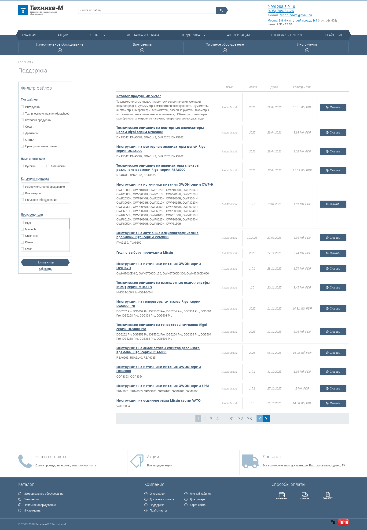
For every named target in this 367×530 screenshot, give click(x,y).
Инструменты (307, 47)
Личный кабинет (200, 493)
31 (232, 418)
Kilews (29, 242)
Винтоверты (142, 47)
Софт (28, 126)
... (224, 418)
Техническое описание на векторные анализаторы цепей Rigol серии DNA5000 (160, 129)
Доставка (272, 456)
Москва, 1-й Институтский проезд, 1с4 (292, 20)
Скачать (335, 107)
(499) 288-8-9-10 (281, 6)
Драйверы (31, 133)
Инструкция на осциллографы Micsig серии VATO (158, 400)
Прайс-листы (158, 510)
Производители (32, 214)
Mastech (30, 229)
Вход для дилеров (287, 35)
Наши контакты (50, 456)
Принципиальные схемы (41, 146)
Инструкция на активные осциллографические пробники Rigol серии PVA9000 (157, 235)
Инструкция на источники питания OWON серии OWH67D (158, 265)
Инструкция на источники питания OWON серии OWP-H (164, 184)
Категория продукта (35, 178)
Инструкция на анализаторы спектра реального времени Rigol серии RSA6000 (158, 350)
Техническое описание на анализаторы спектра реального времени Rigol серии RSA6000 (157, 167)
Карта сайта (198, 505)
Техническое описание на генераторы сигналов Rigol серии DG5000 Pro (161, 326)
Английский (58, 166)
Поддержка (190, 35)
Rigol (28, 222)
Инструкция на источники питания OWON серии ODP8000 (158, 368)
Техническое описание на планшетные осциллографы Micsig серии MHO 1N (163, 284)
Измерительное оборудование (59, 47)
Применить (45, 262)
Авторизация (238, 35)
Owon (28, 249)
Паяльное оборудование (225, 47)
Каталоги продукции (38, 120)
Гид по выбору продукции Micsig (144, 252)
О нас (95, 35)
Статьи (29, 139)
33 (249, 418)
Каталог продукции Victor (138, 96)
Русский (30, 166)
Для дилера (197, 499)
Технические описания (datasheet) (47, 113)
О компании (157, 493)
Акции (63, 35)
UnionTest (31, 236)
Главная (29, 35)
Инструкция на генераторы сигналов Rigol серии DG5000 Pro (158, 303)
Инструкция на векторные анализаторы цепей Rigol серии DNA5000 (161, 148)
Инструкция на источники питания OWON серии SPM (162, 385)
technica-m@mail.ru (296, 15)
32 (240, 418)
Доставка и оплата (143, 35)
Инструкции (32, 107)
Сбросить (45, 268)
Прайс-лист (335, 35)
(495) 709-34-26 (281, 10)
